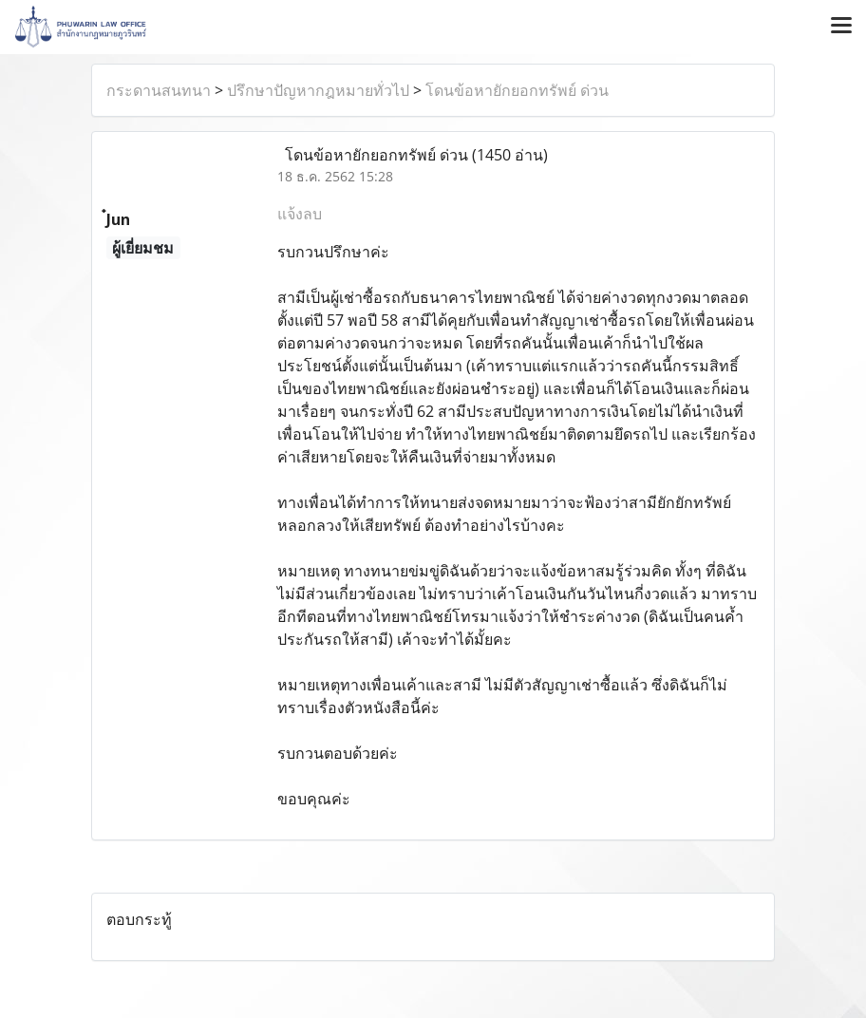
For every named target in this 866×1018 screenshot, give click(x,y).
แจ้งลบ (299, 213)
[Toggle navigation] (841, 26)
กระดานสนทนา (158, 90)
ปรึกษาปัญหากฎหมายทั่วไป (318, 90)
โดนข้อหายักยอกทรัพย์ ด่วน (517, 90)
